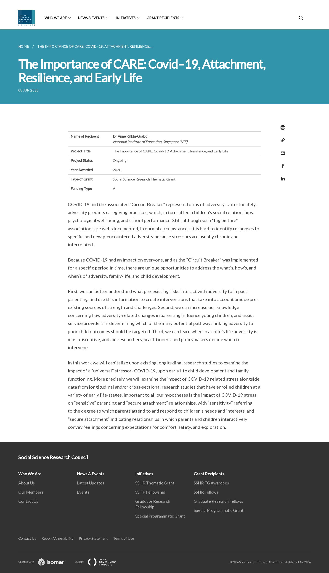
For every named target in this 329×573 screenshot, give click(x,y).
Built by (99, 561)
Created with (45, 561)
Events (83, 492)
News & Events (91, 18)
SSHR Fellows (206, 492)
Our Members (30, 492)
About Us (26, 482)
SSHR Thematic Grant (154, 482)
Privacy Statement (93, 538)
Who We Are (56, 18)
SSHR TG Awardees (211, 482)
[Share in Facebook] (281, 163)
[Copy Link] (281, 140)
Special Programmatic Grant (160, 515)
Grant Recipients (163, 18)
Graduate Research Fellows (218, 501)
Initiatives (125, 18)
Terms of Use (123, 538)
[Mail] (281, 150)
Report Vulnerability (57, 538)
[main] (164, 235)
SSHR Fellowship (150, 492)
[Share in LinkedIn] (281, 176)
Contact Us (28, 501)
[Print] (281, 127)
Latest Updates (90, 482)
